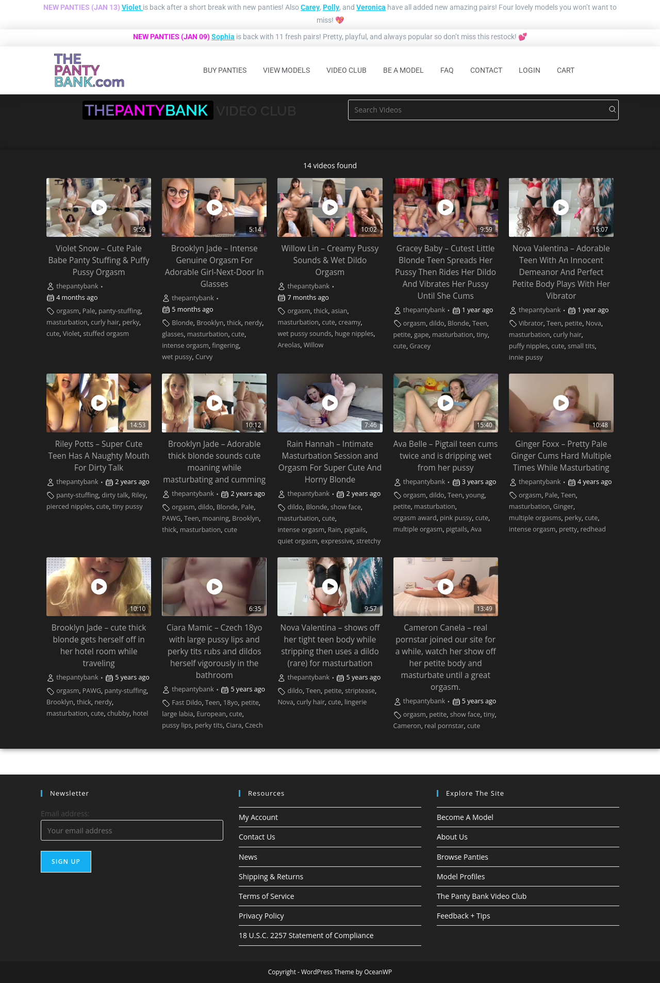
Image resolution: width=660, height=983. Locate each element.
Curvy (203, 356)
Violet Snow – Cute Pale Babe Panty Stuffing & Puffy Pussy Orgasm (98, 260)
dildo (436, 323)
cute (52, 333)
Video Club (346, 70)
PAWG (171, 518)
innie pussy (526, 357)
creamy (349, 322)
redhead (593, 529)
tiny (482, 334)
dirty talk (115, 495)
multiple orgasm (418, 529)
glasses (173, 334)
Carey (310, 7)
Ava (476, 529)
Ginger (563, 506)
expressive (337, 541)
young (475, 495)
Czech (254, 725)
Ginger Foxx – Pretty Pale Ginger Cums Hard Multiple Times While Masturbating (561, 456)
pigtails (355, 529)
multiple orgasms (535, 517)
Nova (593, 323)
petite (402, 334)
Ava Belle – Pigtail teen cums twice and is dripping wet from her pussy (445, 456)
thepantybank (77, 286)
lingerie (355, 702)
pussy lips (176, 725)
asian (340, 311)
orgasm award (415, 517)
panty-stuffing (119, 311)
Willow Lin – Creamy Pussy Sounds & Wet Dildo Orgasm (330, 260)
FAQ (447, 70)
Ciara (233, 725)
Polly (331, 7)
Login (529, 70)
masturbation (67, 322)
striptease (360, 690)
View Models (286, 70)
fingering (225, 345)
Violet (131, 7)
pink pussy (456, 517)
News (248, 857)
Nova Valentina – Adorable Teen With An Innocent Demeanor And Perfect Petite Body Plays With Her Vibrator (561, 272)
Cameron (407, 725)
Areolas (288, 345)
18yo (230, 702)
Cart (565, 70)
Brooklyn (209, 322)
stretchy (368, 541)
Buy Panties (224, 70)
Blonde (182, 322)
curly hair (105, 322)
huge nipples (354, 333)
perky (130, 322)
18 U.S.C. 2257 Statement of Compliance (306, 935)
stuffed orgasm (106, 333)
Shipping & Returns (271, 876)
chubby (118, 713)
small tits (581, 346)
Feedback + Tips (463, 916)
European (211, 714)
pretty (568, 529)
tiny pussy (127, 506)
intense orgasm (185, 345)
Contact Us (257, 837)
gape (421, 334)
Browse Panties (462, 857)
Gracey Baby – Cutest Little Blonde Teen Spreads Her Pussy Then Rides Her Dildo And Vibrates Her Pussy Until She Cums (445, 272)
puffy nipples (528, 346)
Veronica (371, 7)
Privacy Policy (261, 916)
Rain (334, 529)
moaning (215, 518)
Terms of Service (266, 896)
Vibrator (531, 323)
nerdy (253, 322)
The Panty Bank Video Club (482, 896)
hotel (140, 713)
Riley (138, 495)
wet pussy (177, 356)
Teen (479, 323)
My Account (258, 817)
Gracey (420, 346)
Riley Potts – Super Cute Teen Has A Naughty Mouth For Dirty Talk (98, 456)
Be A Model (403, 70)
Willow (314, 345)
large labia (177, 714)
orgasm (67, 311)
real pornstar (444, 725)
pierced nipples (69, 506)
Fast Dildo (187, 702)
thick (234, 322)
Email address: (65, 813)
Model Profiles (461, 876)
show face (346, 507)
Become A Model (465, 817)
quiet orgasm (297, 541)
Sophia (223, 37)
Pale (88, 311)
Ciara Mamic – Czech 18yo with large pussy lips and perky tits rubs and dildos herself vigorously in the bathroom (214, 651)
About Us (452, 837)
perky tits (209, 725)
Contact (486, 70)
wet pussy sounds (304, 333)
